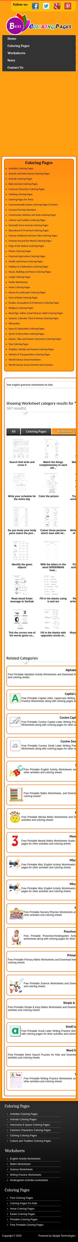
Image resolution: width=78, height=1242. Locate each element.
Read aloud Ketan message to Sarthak (22, 600)
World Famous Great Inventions (25, 359)
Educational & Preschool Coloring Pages (29, 230)
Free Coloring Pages (21, 1198)
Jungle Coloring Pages (20, 277)
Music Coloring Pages (19, 287)
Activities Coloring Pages (21, 168)
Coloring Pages (18, 46)
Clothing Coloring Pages (21, 194)
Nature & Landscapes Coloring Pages (27, 292)
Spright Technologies (63, 1235)
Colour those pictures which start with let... (53, 532)
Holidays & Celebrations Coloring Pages (28, 266)
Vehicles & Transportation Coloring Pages (29, 354)
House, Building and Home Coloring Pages (30, 271)
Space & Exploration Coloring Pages (27, 328)
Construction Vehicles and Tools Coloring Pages (32, 215)
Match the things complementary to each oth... (53, 465)
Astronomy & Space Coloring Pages (30, 1124)
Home (39, 23)
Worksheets (16, 53)
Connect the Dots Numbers (22, 209)
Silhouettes (14, 323)
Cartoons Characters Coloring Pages (27, 189)
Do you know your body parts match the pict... (22, 532)
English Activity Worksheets (25, 1158)
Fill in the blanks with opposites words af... (53, 634)
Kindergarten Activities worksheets (29, 1180)
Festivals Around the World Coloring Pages (30, 240)
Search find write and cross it (22, 463)
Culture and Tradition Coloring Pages (27, 220)
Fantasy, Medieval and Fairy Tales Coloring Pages (33, 235)
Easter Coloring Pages (22, 1214)
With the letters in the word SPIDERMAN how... (53, 567)
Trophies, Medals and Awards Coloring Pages (31, 349)
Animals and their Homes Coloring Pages (29, 173)
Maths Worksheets (18, 282)
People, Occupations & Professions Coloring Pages (34, 302)
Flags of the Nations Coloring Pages (26, 246)
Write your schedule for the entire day (22, 498)
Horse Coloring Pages (22, 1208)
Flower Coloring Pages (20, 251)
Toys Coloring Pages (18, 344)
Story (11, 60)
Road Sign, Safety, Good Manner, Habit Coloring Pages (36, 313)
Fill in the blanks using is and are (53, 600)
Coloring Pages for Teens (21, 199)
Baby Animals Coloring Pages (23, 184)
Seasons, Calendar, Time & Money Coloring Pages (33, 318)
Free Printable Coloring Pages (26, 1224)
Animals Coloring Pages (20, 178)
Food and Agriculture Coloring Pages (27, 256)
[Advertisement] (39, 115)
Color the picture (49, 496)
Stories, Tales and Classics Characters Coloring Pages (35, 339)
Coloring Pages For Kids (23, 1203)
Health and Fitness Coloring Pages (26, 261)
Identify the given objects (22, 566)
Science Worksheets (21, 1169)
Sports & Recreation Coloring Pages (26, 333)
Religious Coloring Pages (21, 308)
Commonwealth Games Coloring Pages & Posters (33, 204)
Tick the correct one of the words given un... (22, 634)
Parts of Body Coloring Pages (23, 297)
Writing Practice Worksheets (25, 1174)
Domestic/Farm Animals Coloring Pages (28, 225)
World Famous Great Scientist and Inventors (31, 364)
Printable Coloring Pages (24, 1219)
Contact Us (15, 67)
